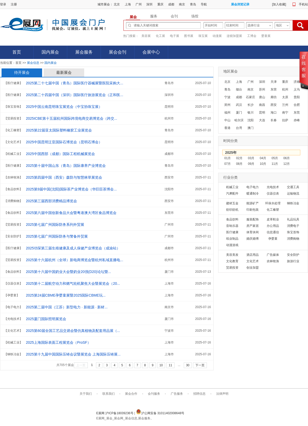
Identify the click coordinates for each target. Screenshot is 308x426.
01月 (227, 158)
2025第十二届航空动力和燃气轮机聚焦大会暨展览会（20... (73, 283)
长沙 (250, 105)
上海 (128, 4)
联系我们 (108, 393)
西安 (274, 105)
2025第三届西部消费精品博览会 (51, 201)
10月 (263, 164)
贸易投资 (232, 267)
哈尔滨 (239, 120)
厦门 (239, 112)
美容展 (146, 36)
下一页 (200, 365)
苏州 (262, 89)
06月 (286, 158)
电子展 (174, 36)
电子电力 (252, 187)
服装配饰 (252, 219)
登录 (3, 4)
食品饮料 (232, 219)
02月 (239, 158)
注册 (14, 4)
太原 (285, 97)
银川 (250, 112)
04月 (263, 158)
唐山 (262, 97)
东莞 (297, 112)
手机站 (303, 4)
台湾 (239, 128)
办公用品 (273, 226)
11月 (275, 164)
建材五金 (232, 203)
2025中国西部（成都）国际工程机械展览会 (60, 154)
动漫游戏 (232, 245)
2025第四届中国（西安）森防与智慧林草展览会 (64, 177)
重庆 (160, 4)
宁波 (227, 97)
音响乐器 (232, 226)
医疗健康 (232, 232)
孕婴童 (272, 238)
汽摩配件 (232, 193)
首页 (16, 52)
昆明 (262, 112)
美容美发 (232, 255)
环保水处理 (273, 203)
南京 (182, 4)
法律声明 (222, 393)
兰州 (285, 105)
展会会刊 (117, 52)
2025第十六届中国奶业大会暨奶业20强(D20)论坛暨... (68, 272)
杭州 (285, 89)
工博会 (251, 36)
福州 (227, 112)
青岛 (193, 4)
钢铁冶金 (293, 203)
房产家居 (252, 226)
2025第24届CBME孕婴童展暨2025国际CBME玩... (65, 295)
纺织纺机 (232, 209)
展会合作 (131, 393)
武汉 (239, 105)
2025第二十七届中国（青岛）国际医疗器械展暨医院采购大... (74, 83)
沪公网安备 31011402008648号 (160, 413)
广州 (139, 4)
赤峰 (297, 120)
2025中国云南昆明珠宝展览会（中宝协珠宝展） (64, 107)
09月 (251, 164)
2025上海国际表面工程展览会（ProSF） (58, 342)
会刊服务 (154, 393)
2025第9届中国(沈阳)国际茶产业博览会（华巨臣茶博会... (71, 189)
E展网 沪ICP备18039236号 (115, 413)
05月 (275, 158)
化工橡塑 (273, 209)
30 (187, 365)
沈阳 (250, 120)
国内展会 (50, 52)
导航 (204, 4)
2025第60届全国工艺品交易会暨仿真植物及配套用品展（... (73, 331)
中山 (227, 120)
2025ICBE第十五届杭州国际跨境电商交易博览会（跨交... (71, 118)
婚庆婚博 (252, 238)
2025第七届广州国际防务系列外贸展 (55, 224)
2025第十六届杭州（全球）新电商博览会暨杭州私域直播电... (74, 260)
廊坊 (274, 97)
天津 (274, 82)
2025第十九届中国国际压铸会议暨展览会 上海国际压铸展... (73, 354)
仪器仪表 (273, 193)
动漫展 (217, 36)
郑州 (227, 105)
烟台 (239, 89)
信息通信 (273, 232)
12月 (286, 164)
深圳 (149, 4)
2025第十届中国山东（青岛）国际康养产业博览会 (66, 166)
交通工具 (293, 187)
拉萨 (285, 120)
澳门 (250, 128)
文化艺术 (252, 261)
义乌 (297, 89)
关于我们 (86, 393)
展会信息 (33, 63)
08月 (239, 164)
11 (170, 365)
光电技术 (273, 187)
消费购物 (293, 238)
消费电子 (293, 226)
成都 (171, 4)
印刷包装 (252, 209)
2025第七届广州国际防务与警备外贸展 (57, 236)
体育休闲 (252, 232)
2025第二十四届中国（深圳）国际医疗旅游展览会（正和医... (74, 95)
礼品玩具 (293, 219)
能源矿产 (252, 203)
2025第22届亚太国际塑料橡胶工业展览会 (59, 130)
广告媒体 (273, 255)
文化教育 (232, 261)
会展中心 (151, 52)
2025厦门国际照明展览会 (46, 319)
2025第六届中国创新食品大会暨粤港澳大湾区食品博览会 (71, 213)
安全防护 (293, 255)
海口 (274, 112)
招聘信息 (199, 393)
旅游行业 (293, 261)
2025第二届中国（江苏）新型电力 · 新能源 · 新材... (67, 307)
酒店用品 (252, 255)
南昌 (262, 105)
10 (161, 365)
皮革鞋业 (273, 219)
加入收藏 (279, 4)
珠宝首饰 (293, 232)
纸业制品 (232, 238)
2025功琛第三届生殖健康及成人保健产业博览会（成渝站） (73, 248)
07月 (227, 164)
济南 (297, 82)
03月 (251, 158)
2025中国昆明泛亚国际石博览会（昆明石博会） (64, 142)
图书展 (188, 36)
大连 (262, 120)
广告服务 (177, 393)
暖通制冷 (252, 193)
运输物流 (293, 193)
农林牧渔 (273, 261)
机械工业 (232, 187)
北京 (117, 4)
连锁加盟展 (234, 36)
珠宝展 (203, 36)
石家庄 (250, 97)
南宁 (285, 112)
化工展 (160, 36)
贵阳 (297, 97)
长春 (274, 120)
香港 (227, 128)
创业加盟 (252, 267)
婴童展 (266, 36)
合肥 (297, 105)
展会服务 (84, 52)
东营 (274, 89)
